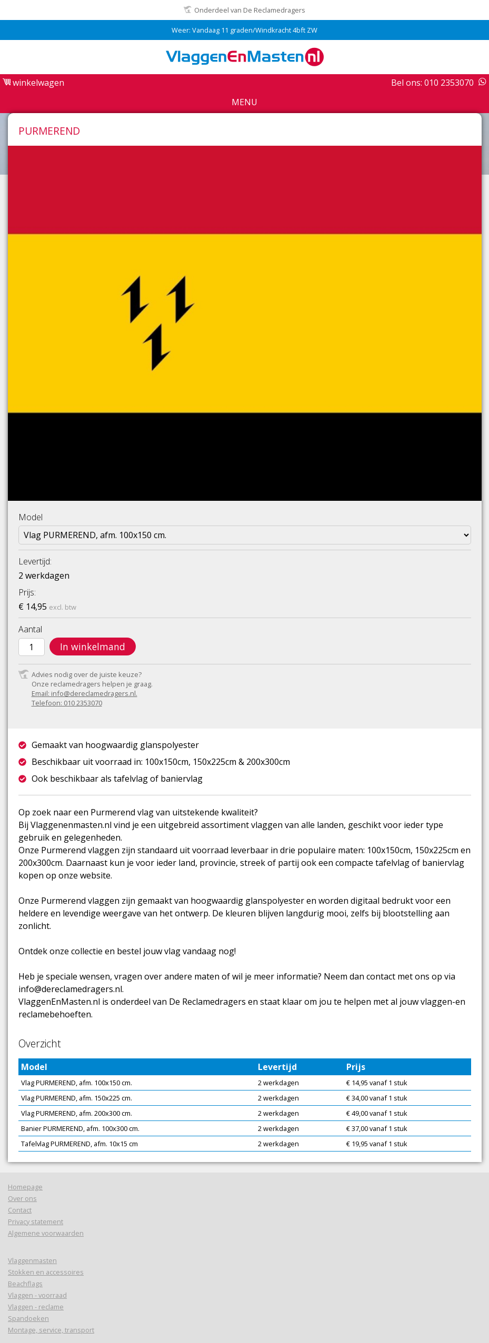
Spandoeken (28, 1318)
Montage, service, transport (51, 1330)
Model (30, 517)
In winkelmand (92, 646)
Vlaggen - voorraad (37, 1295)
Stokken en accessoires (46, 1272)
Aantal (30, 629)
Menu (244, 102)
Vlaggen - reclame (36, 1306)
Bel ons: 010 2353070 (432, 82)
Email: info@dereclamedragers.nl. (84, 693)
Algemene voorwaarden (46, 1233)
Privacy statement (35, 1221)
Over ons (22, 1198)
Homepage (25, 1186)
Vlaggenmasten (32, 1260)
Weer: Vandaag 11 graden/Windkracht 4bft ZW (244, 30)
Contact (20, 1210)
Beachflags (25, 1283)
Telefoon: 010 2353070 (67, 703)
